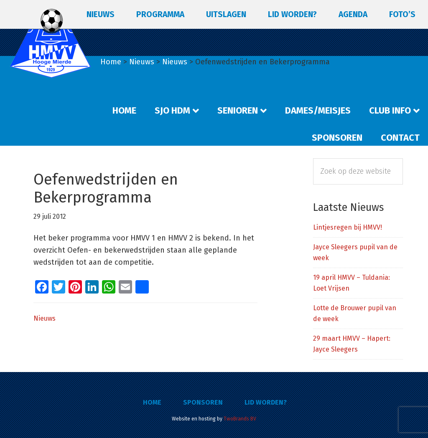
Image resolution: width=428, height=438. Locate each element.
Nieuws (44, 318)
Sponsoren (203, 402)
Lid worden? (266, 402)
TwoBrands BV (240, 419)
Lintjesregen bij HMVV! (347, 227)
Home (152, 402)
